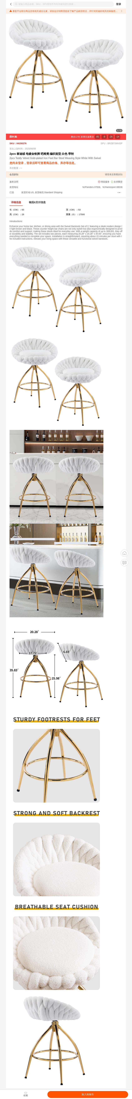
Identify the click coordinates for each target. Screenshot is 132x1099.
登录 (118, 4)
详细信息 (16, 202)
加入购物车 (87, 1094)
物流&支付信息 (37, 202)
